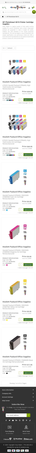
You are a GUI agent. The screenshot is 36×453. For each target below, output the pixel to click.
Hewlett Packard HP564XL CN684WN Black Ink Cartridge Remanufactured (18, 361)
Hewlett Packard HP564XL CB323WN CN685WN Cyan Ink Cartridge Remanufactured (16, 197)
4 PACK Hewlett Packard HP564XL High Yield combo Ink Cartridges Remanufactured (16, 87)
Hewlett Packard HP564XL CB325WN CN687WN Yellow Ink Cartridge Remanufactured (16, 307)
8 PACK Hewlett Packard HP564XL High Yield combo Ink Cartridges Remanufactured (16, 142)
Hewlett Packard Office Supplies (17, 82)
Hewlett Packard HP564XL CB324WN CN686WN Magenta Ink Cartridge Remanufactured (16, 252)
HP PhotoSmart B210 (13, 16)
